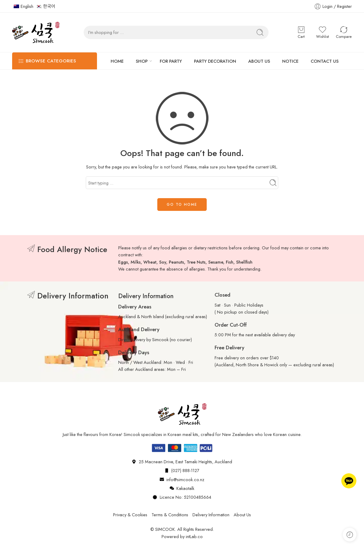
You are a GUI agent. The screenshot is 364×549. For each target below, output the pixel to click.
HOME (117, 61)
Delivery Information (210, 514)
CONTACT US (325, 61)
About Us (242, 514)
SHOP (142, 61)
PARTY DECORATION (215, 61)
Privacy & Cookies (130, 514)
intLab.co (194, 536)
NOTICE (290, 61)
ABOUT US (259, 61)
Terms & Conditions (170, 514)
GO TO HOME (182, 204)
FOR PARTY (171, 61)
